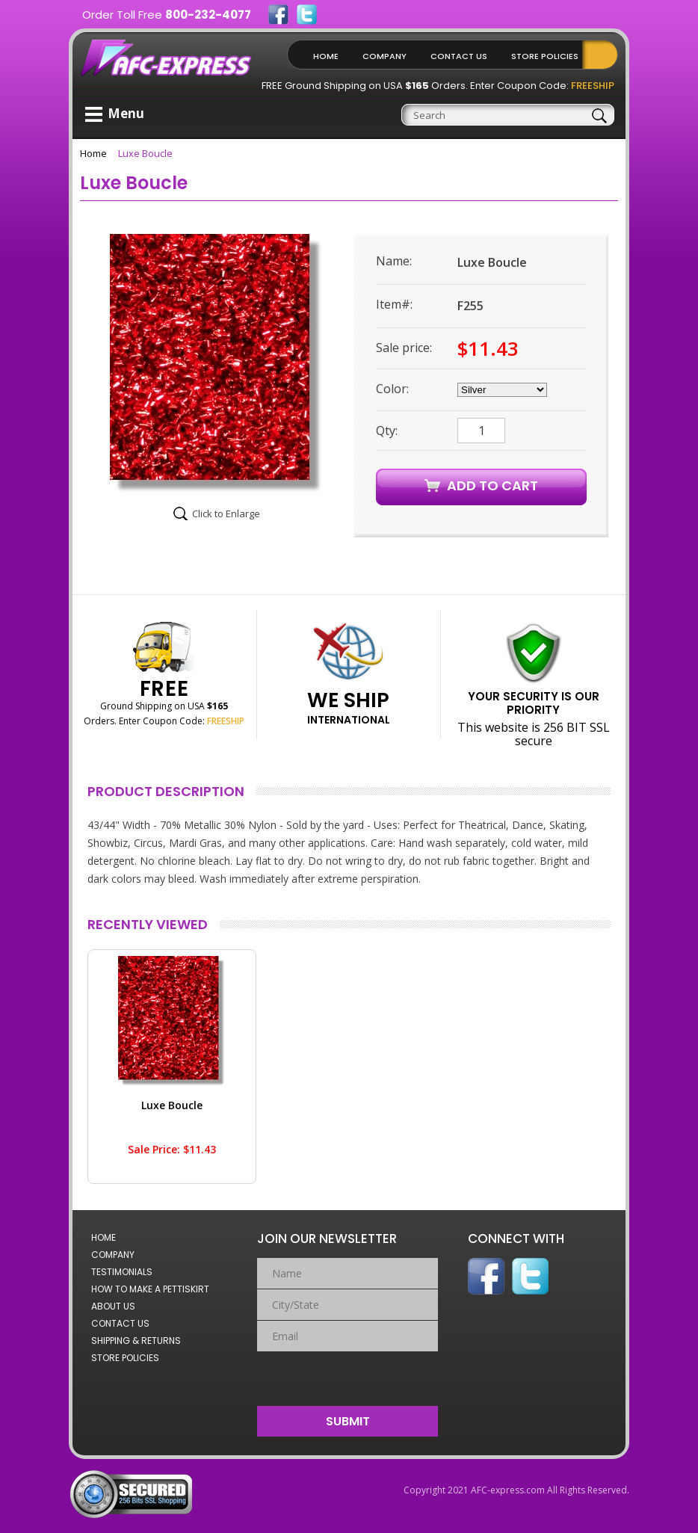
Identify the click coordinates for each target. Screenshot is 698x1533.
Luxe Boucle (172, 1105)
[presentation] (348, 1375)
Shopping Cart (603, 54)
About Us (113, 1306)
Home (326, 56)
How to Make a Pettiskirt (150, 1289)
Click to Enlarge (226, 513)
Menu (114, 113)
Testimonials (121, 1271)
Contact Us (458, 56)
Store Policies (544, 56)
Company (384, 56)
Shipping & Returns (136, 1340)
